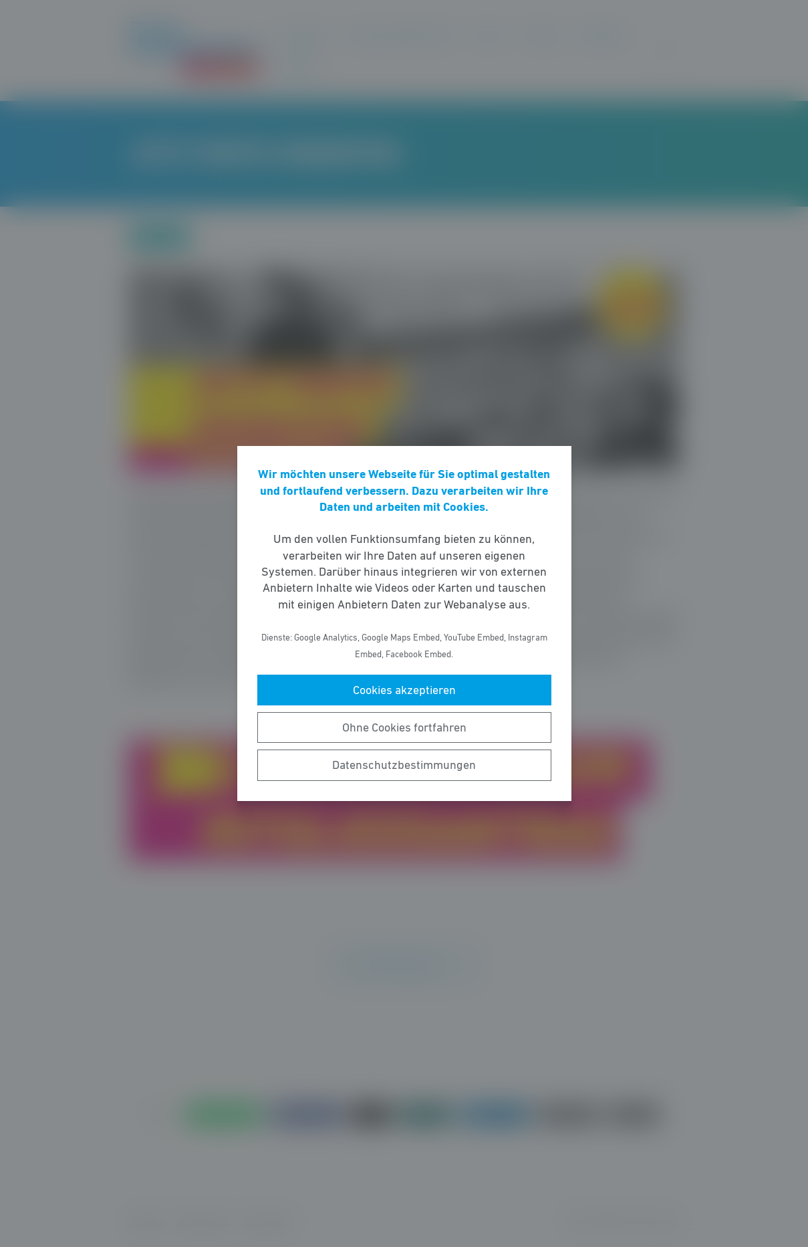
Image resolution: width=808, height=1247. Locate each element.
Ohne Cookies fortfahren (404, 727)
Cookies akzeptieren (404, 690)
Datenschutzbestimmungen (404, 765)
